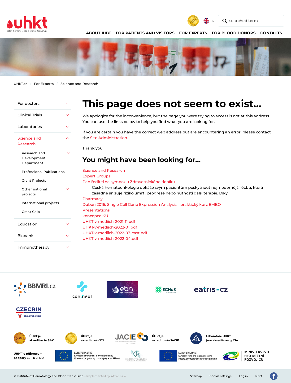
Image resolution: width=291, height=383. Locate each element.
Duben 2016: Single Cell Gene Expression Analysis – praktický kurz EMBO (152, 204)
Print (258, 376)
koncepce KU (95, 216)
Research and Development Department (34, 158)
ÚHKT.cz (20, 84)
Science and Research (79, 84)
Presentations (96, 210)
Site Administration (108, 138)
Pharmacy (93, 199)
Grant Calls (31, 212)
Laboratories (29, 126)
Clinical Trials (29, 115)
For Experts (44, 84)
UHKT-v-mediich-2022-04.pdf (110, 238)
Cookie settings (220, 376)
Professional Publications (43, 172)
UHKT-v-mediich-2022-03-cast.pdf (115, 233)
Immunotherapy (33, 247)
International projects (40, 203)
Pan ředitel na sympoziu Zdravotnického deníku (129, 182)
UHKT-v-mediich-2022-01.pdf (110, 227)
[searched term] (251, 20)
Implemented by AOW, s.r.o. (106, 376)
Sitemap (196, 376)
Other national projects (34, 191)
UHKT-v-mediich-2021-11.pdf (109, 221)
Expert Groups (96, 176)
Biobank (25, 235)
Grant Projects (34, 180)
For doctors (28, 103)
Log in (243, 376)
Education (27, 224)
